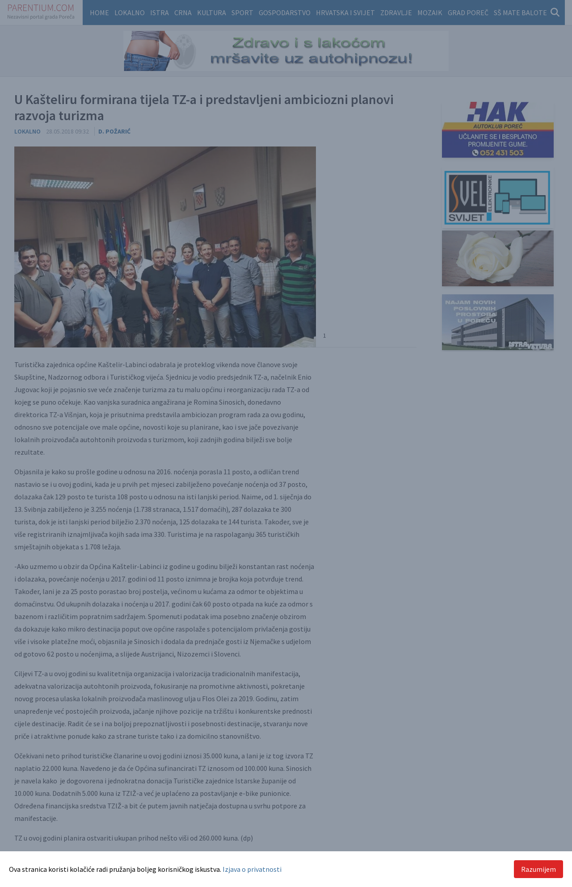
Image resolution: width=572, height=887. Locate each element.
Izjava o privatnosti (252, 869)
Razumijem (538, 869)
